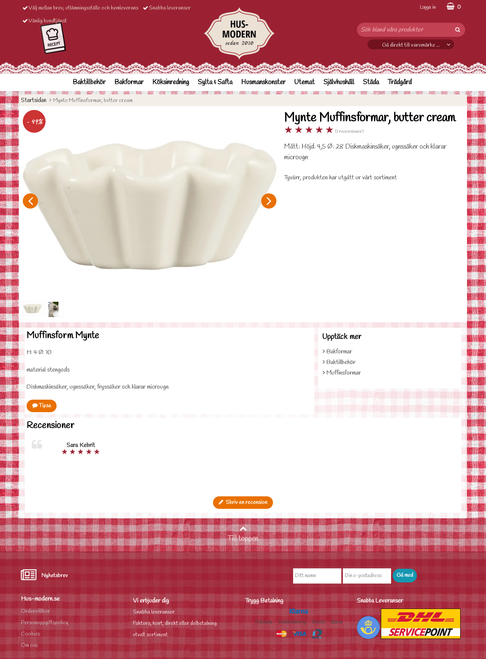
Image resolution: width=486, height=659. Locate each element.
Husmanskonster (263, 82)
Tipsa (41, 406)
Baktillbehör (89, 82)
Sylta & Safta (215, 82)
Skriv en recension (243, 502)
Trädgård (400, 82)
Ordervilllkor (35, 611)
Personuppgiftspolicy (44, 622)
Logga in (428, 7)
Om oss (29, 645)
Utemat (304, 82)
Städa (371, 82)
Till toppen (243, 534)
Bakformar (129, 82)
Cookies (30, 634)
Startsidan (33, 100)
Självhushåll (338, 82)
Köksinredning (170, 82)
